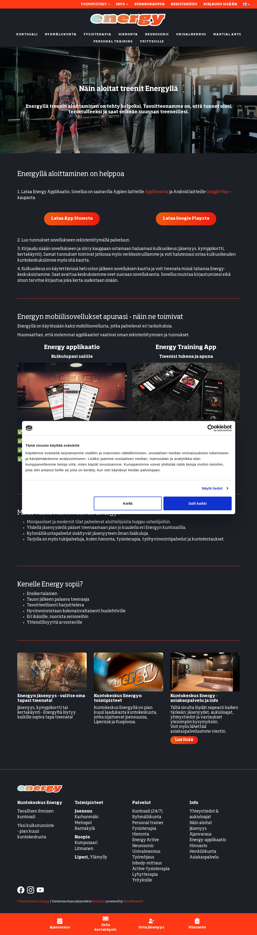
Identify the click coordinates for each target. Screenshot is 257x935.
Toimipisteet (95, 4)
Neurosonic (143, 846)
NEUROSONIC (157, 34)
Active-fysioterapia (151, 869)
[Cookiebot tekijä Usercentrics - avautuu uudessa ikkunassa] (211, 428)
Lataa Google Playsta (186, 219)
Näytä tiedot (212, 488)
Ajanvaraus (200, 834)
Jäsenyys (198, 829)
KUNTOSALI (27, 34)
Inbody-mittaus (147, 863)
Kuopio (82, 837)
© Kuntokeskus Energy (33, 901)
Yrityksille (142, 880)
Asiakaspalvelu (204, 857)
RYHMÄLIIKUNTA (61, 34)
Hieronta (140, 834)
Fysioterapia (144, 829)
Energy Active (145, 840)
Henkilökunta (202, 852)
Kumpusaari (86, 843)
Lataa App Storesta (72, 219)
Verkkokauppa (149, 4)
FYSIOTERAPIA (97, 34)
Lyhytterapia (145, 875)
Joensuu (83, 811)
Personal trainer (147, 823)
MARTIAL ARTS (227, 34)
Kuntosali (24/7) (147, 811)
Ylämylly (91, 857)
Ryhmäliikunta (147, 817)
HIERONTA (128, 34)
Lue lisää (184, 740)
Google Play (217, 192)
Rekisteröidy (184, 4)
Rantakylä (85, 829)
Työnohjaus (143, 857)
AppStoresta (156, 192)
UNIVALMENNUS (191, 34)
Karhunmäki (87, 817)
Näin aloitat (200, 823)
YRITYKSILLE (152, 41)
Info (122, 4)
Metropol (83, 823)
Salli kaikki (198, 503)
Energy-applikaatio (207, 840)
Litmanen (84, 849)
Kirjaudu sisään (220, 4)
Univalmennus (146, 852)
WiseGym (99, 901)
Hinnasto (198, 846)
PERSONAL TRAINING (113, 41)
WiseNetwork (133, 901)
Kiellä (127, 503)
